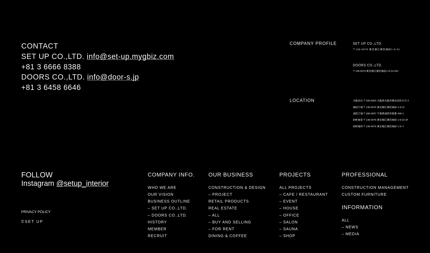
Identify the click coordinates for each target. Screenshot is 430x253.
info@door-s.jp (113, 77)
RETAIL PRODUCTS (84, 17)
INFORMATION (176, 17)
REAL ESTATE (115, 17)
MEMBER (157, 229)
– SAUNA (288, 229)
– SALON (288, 222)
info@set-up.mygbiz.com (130, 56)
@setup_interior (82, 183)
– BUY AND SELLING (229, 222)
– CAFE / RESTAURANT (303, 194)
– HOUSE (289, 208)
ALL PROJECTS (295, 187)
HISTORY (157, 222)
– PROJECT (220, 194)
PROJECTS (56, 17)
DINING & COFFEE (145, 17)
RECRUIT (157, 236)
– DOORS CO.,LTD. (167, 215)
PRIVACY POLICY (36, 212)
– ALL (214, 215)
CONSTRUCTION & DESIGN (237, 187)
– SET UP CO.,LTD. (167, 208)
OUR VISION (161, 194)
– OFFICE (289, 215)
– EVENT (288, 201)
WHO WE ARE (31, 17)
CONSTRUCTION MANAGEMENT (375, 187)
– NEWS (350, 227)
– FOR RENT (221, 229)
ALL (346, 220)
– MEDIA (350, 234)
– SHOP (287, 236)
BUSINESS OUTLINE (169, 201)
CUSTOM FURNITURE (364, 194)
